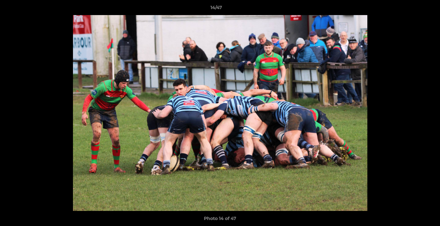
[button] (413, 9)
